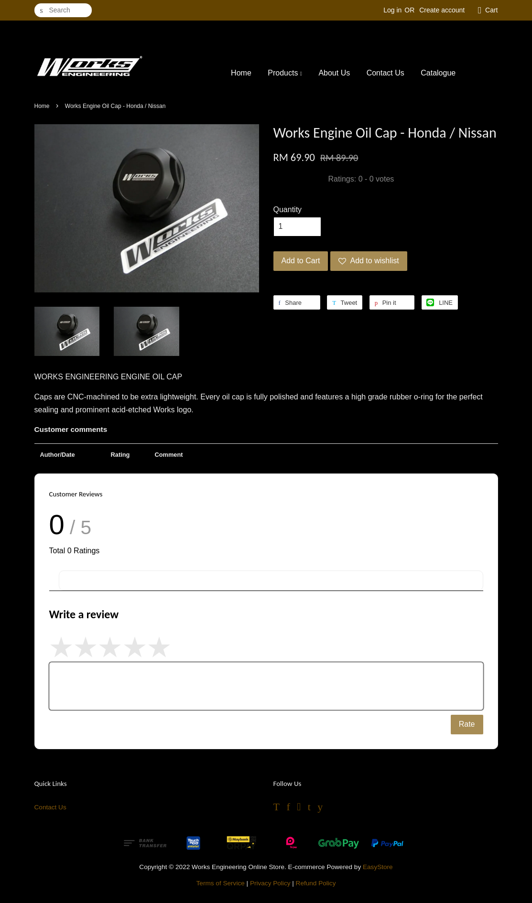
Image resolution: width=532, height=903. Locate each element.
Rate (467, 724)
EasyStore (378, 867)
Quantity (287, 209)
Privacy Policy (270, 883)
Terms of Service (220, 883)
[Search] (63, 10)
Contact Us (385, 73)
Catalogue (438, 73)
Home (241, 73)
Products (285, 73)
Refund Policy (316, 883)
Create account (442, 10)
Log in (392, 10)
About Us (334, 73)
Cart (491, 10)
